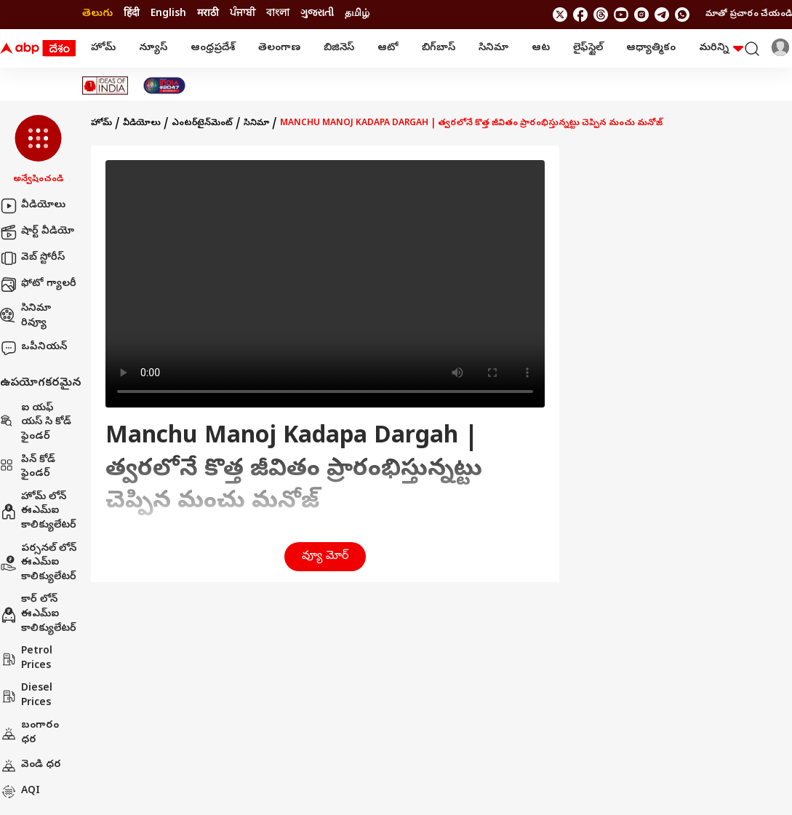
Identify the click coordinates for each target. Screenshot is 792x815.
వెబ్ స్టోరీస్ (32, 258)
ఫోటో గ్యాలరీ (38, 284)
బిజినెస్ (339, 48)
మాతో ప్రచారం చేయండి (748, 14)
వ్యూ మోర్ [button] (325, 557)
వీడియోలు (32, 206)
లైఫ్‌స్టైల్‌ (588, 48)
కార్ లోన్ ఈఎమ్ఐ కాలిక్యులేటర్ (38, 614)
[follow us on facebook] (580, 14)
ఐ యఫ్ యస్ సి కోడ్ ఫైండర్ (35, 423)
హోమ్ (103, 48)
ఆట (541, 48)
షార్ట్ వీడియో (37, 232)
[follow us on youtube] (621, 14)
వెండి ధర (30, 765)
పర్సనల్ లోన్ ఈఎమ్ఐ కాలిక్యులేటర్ (38, 563)
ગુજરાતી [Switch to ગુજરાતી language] (317, 14)
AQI (20, 791)
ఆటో (388, 48)
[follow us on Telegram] (662, 14)
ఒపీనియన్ (33, 348)
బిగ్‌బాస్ (438, 48)
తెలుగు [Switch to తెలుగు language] (97, 14)
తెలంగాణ (279, 48)
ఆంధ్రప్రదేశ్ (213, 48)
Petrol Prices (26, 659)
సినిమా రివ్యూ (25, 316)
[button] (38, 150)
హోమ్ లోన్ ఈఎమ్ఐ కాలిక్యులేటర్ (38, 511)
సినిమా (493, 48)
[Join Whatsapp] (682, 14)
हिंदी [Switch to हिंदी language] (132, 14)
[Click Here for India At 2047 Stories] (164, 85)
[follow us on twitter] (560, 14)
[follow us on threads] (600, 14)
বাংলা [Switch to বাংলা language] (277, 14)
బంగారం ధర (29, 733)
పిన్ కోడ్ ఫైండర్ (27, 467)
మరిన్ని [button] (721, 48)
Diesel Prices (26, 696)
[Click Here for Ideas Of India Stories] (105, 85)
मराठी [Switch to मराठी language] (208, 14)
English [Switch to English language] (168, 14)
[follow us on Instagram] (641, 14)
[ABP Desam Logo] (38, 48)
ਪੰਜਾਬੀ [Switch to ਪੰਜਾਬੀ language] (242, 14)
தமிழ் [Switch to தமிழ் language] (357, 14)
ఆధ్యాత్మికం (651, 48)
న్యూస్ (153, 48)
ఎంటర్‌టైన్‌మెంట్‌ (202, 124)
